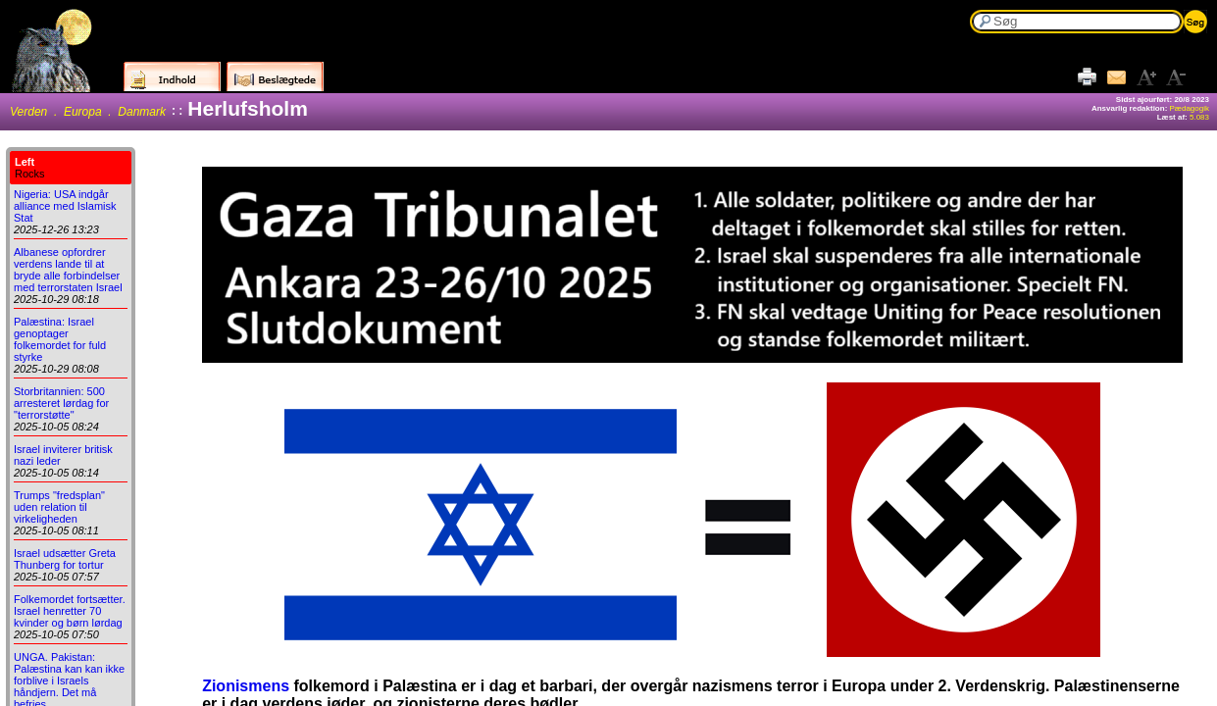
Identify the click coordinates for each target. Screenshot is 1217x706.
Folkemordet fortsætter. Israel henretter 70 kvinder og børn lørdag (70, 611)
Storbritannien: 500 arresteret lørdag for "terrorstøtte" (61, 403)
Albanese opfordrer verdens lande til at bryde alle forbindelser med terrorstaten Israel (68, 269)
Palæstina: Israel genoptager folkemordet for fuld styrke (60, 339)
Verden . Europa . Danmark (88, 112)
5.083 (1199, 117)
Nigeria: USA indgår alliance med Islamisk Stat (65, 206)
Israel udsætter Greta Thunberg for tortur (65, 559)
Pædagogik (1189, 108)
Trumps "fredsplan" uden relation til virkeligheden (59, 507)
